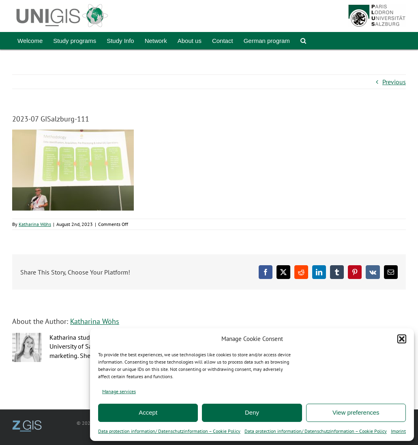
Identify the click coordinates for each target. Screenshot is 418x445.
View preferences (355, 412)
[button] (402, 339)
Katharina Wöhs (35, 224)
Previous (394, 82)
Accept (148, 412)
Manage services (119, 391)
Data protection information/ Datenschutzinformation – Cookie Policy (169, 431)
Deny (252, 412)
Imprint (398, 431)
